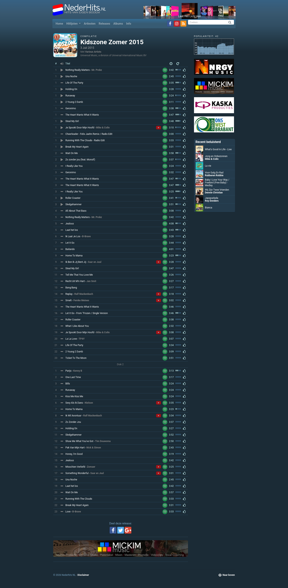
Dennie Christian (214, 192)
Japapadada (211, 198)
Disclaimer (83, 575)
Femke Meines (81, 300)
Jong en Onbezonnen (216, 156)
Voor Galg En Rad (214, 172)
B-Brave (86, 236)
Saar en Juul (94, 262)
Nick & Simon (93, 447)
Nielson (89, 402)
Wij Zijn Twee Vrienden (217, 189)
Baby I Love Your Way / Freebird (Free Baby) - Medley (217, 182)
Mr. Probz (97, 70)
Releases (104, 23)
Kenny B (77, 370)
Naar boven (227, 575)
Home (60, 23)
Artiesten (89, 23)
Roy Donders (212, 200)
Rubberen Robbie (214, 175)
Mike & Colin (103, 127)
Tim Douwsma (103, 441)
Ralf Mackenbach (83, 294)
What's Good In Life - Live (218, 149)
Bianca (208, 207)
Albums (118, 23)
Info (128, 23)
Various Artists (93, 51)
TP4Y (82, 338)
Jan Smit (91, 281)
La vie (208, 165)
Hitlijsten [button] (72, 23)
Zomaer (91, 466)
